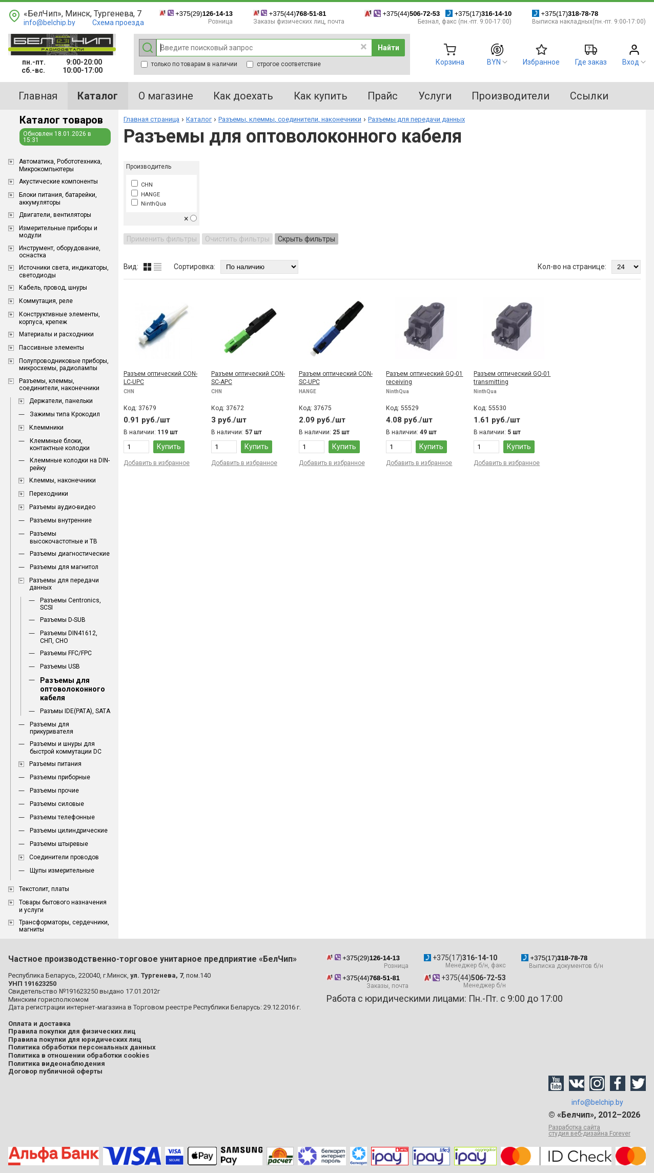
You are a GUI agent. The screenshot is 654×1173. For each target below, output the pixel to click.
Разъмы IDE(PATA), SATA (75, 711)
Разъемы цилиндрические (69, 830)
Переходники (48, 493)
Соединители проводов (64, 857)
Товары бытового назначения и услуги (63, 906)
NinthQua (148, 203)
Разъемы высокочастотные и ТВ (63, 537)
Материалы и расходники (56, 334)
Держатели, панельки (61, 401)
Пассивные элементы (51, 347)
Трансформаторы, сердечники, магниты (64, 926)
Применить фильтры (162, 239)
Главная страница (151, 119)
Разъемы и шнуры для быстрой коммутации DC (65, 747)
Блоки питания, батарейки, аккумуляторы (58, 198)
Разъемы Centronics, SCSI (70, 604)
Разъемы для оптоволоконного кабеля (72, 689)
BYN (494, 62)
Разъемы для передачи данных (64, 584)
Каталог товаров (61, 120)
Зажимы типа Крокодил (65, 414)
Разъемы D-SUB (63, 619)
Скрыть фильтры (306, 239)
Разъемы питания (55, 763)
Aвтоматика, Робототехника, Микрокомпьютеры (60, 165)
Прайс (382, 96)
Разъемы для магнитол (64, 567)
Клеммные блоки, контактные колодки (60, 444)
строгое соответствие (284, 64)
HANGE (145, 194)
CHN (142, 184)
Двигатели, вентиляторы (55, 214)
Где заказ (591, 62)
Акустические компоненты (58, 181)
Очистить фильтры (237, 239)
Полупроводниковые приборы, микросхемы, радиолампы (64, 364)
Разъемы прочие (54, 790)
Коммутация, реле (46, 301)
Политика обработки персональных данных (82, 1047)
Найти (388, 48)
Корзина (450, 62)
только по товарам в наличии (189, 64)
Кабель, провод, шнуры (53, 287)
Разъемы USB (60, 666)
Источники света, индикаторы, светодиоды (64, 271)
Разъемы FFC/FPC (66, 653)
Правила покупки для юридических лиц (74, 1039)
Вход (630, 62)
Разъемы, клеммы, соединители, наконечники (59, 384)
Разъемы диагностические (70, 553)
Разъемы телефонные (62, 817)
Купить (169, 446)
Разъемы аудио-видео (62, 507)
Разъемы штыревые (59, 843)
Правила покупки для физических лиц (72, 1031)
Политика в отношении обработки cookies (78, 1055)
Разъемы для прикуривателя (51, 728)
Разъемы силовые (57, 803)
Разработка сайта (597, 1130)
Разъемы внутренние (61, 520)
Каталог (199, 119)
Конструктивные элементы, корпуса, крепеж (59, 318)
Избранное (541, 62)
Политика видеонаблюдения (56, 1063)
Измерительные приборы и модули (58, 232)
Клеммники (46, 427)
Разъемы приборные (60, 777)
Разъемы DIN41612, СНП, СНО (68, 637)
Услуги (435, 96)
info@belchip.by (49, 22)
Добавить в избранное (157, 463)
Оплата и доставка (39, 1023)
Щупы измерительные (62, 870)
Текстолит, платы (44, 889)
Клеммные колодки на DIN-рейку (70, 464)
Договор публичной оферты (55, 1071)
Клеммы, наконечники (62, 480)
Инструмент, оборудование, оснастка (59, 252)
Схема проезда (118, 22)
